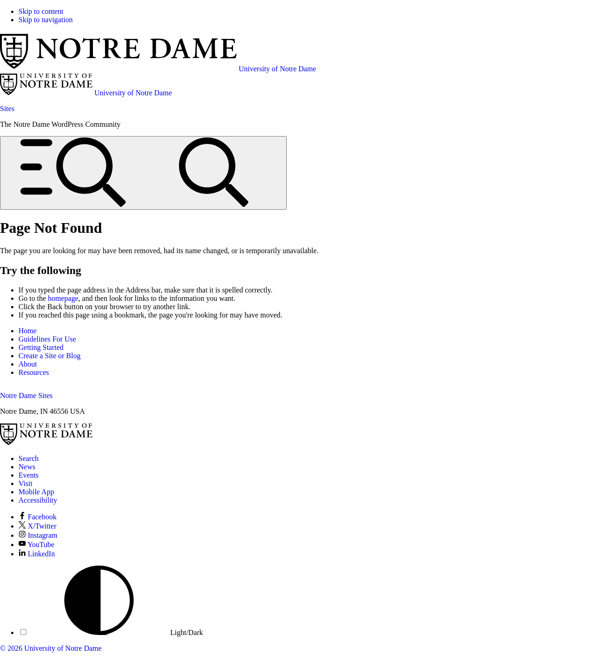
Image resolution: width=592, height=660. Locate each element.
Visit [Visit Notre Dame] (25, 483)
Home (27, 331)
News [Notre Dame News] (26, 467)
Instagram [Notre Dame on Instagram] (37, 535)
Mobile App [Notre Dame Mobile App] (36, 492)
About (27, 364)
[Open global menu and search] (143, 173)
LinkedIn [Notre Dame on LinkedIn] (36, 554)
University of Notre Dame (63, 648)
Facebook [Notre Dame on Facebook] (37, 517)
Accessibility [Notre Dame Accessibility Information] (37, 500)
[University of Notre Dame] (46, 443)
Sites (7, 108)
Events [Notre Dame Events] (28, 475)
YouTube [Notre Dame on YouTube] (36, 544)
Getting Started (40, 347)
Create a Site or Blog (49, 356)
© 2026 (11, 648)
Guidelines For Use (47, 339)
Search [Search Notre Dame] (28, 458)
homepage (63, 298)
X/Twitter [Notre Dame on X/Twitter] (37, 526)
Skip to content (40, 11)
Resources (33, 372)
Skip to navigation (45, 20)
